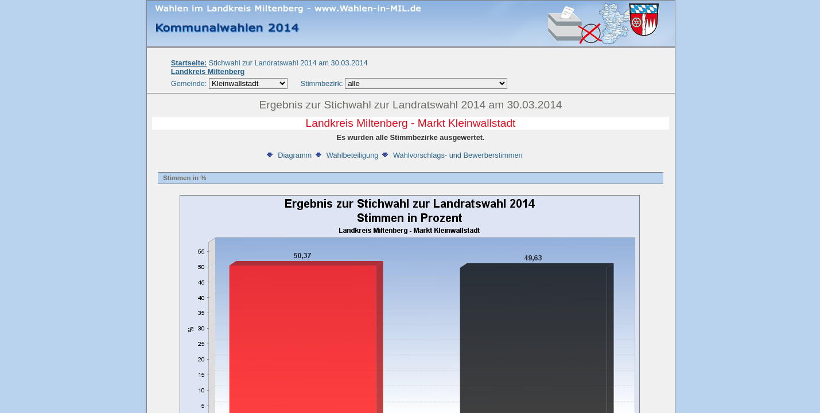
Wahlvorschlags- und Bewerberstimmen (451, 155)
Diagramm (288, 155)
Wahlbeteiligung (346, 155)
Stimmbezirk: (322, 83)
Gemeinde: (190, 83)
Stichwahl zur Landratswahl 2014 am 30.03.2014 (269, 63)
